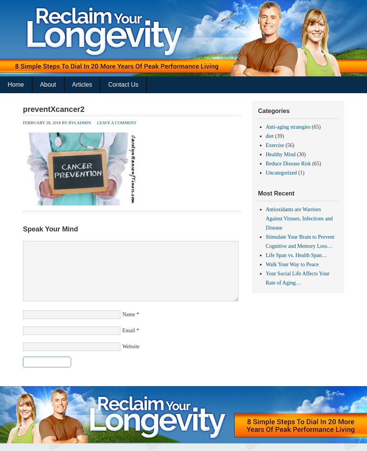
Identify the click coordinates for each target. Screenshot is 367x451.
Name (128, 314)
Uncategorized (281, 173)
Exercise (275, 145)
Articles (82, 84)
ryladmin (79, 122)
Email (128, 330)
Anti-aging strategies (288, 127)
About (48, 84)
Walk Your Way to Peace (292, 264)
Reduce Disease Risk (288, 163)
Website (131, 346)
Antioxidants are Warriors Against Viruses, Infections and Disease (299, 219)
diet (270, 136)
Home (16, 84)
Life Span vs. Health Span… (296, 255)
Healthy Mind (281, 154)
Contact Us (123, 84)
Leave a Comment (116, 122)
